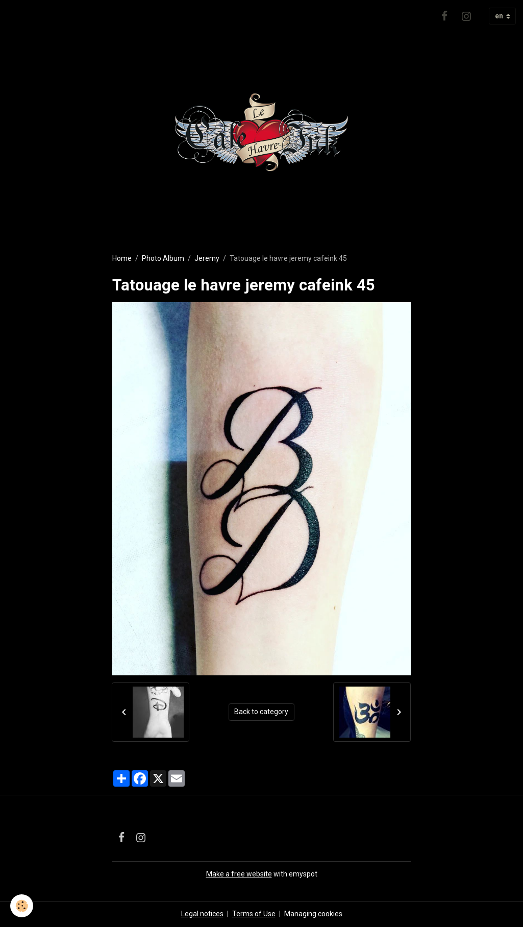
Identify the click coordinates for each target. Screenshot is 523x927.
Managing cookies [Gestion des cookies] (313, 914)
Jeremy (206, 258)
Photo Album (163, 258)
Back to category (261, 712)
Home (122, 258)
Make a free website (239, 874)
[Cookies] (21, 905)
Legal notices (202, 914)
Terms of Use (254, 914)
